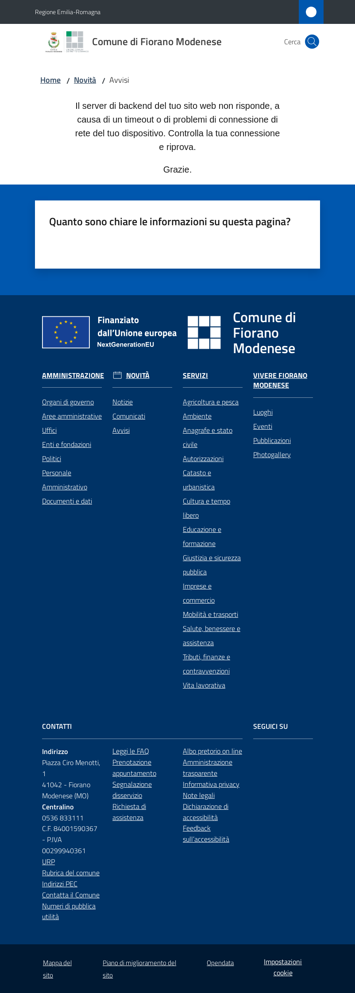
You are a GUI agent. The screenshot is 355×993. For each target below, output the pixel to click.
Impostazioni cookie (283, 967)
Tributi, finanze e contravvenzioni (206, 663)
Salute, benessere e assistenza (211, 635)
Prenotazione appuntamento (134, 767)
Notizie (122, 401)
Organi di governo (68, 401)
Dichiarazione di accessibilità (205, 812)
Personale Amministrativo (64, 479)
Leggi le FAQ (130, 751)
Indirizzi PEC (59, 883)
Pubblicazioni (272, 440)
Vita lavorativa (204, 685)
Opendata (220, 963)
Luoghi (263, 412)
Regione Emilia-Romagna (67, 11)
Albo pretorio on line (212, 751)
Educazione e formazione (202, 536)
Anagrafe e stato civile (207, 437)
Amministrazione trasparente (207, 767)
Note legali (199, 795)
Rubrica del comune (71, 872)
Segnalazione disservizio (132, 790)
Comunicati (128, 416)
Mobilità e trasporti (210, 614)
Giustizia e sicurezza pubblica (212, 564)
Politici (51, 458)
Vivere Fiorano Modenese (280, 380)
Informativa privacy (211, 784)
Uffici (49, 430)
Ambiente (197, 416)
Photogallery (272, 454)
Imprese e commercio (199, 593)
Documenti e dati (67, 501)
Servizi (195, 375)
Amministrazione (73, 375)
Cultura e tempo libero (206, 508)
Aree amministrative (72, 416)
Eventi (262, 426)
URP (48, 861)
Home (50, 80)
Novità (85, 80)
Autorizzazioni (203, 458)
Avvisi (121, 430)
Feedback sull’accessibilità (206, 833)
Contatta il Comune (71, 894)
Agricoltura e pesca (211, 401)
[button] (312, 42)
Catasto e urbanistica (199, 479)
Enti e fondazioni (66, 444)
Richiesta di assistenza (129, 812)
